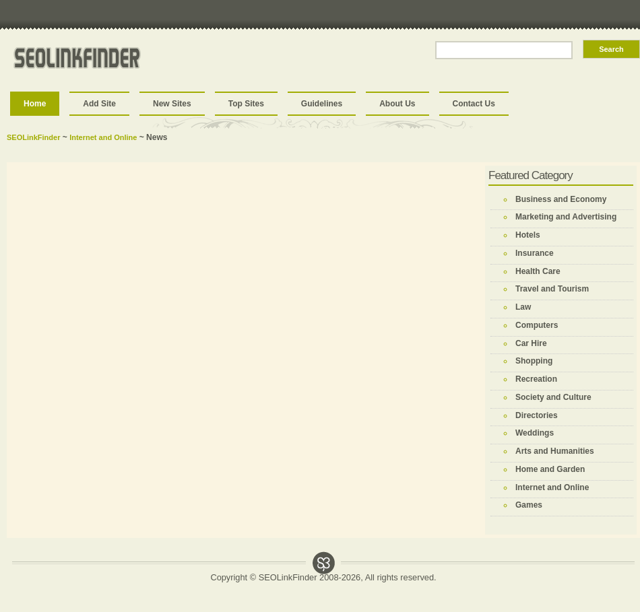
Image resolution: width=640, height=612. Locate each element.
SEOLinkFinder (33, 137)
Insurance (534, 253)
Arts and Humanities (554, 451)
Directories (536, 415)
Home (35, 103)
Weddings (534, 433)
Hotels (527, 235)
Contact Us (474, 103)
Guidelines (321, 103)
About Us (397, 103)
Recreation (536, 379)
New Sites (172, 103)
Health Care (538, 271)
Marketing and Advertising (565, 217)
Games (528, 505)
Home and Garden (550, 469)
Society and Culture (553, 397)
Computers (536, 325)
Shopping (533, 361)
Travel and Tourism (552, 289)
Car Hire (531, 343)
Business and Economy (560, 199)
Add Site (99, 103)
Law (523, 307)
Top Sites (246, 103)
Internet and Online (103, 137)
